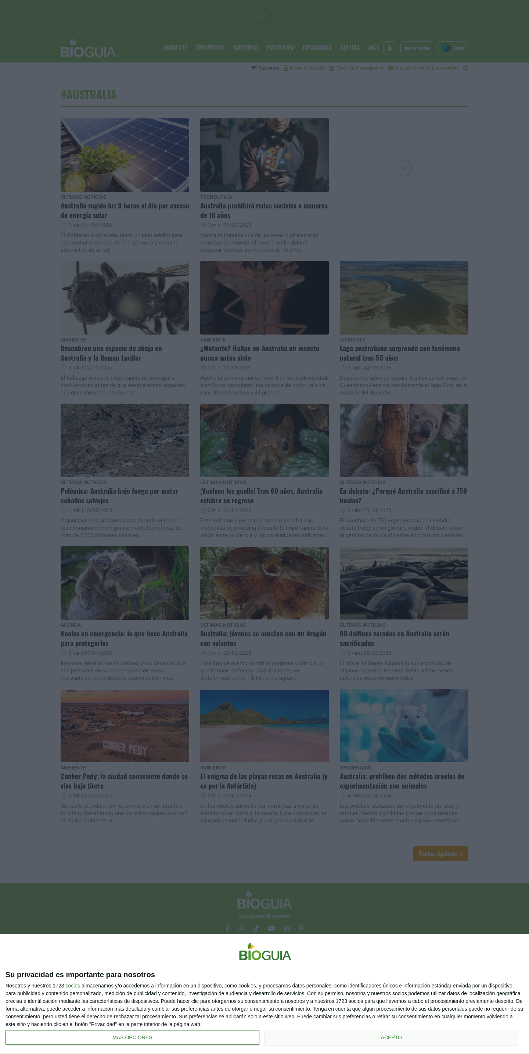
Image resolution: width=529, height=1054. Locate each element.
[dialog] (264, 994)
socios (72, 985)
